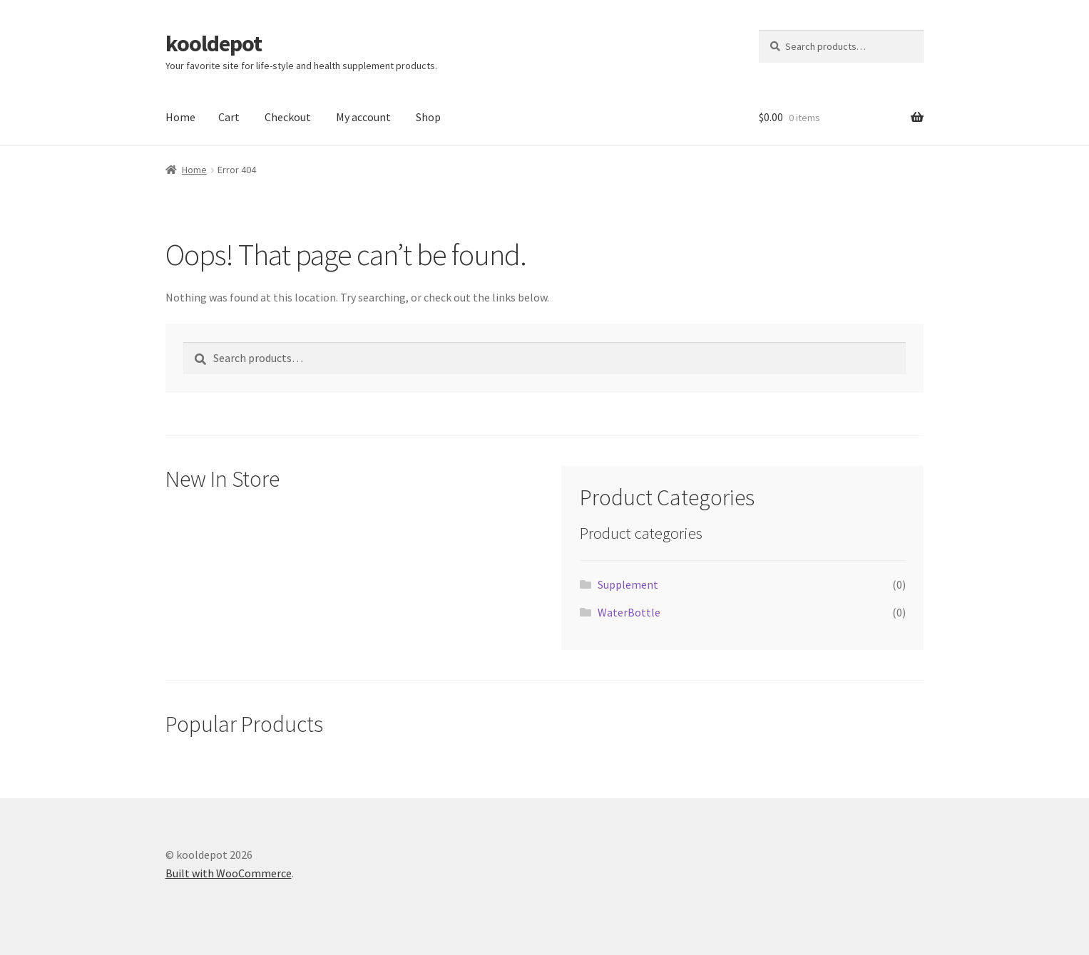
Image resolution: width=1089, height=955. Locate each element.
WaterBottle (629, 612)
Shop (428, 117)
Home (180, 117)
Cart (229, 117)
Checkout (288, 117)
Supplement (628, 584)
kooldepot (213, 43)
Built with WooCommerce (228, 873)
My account (363, 117)
